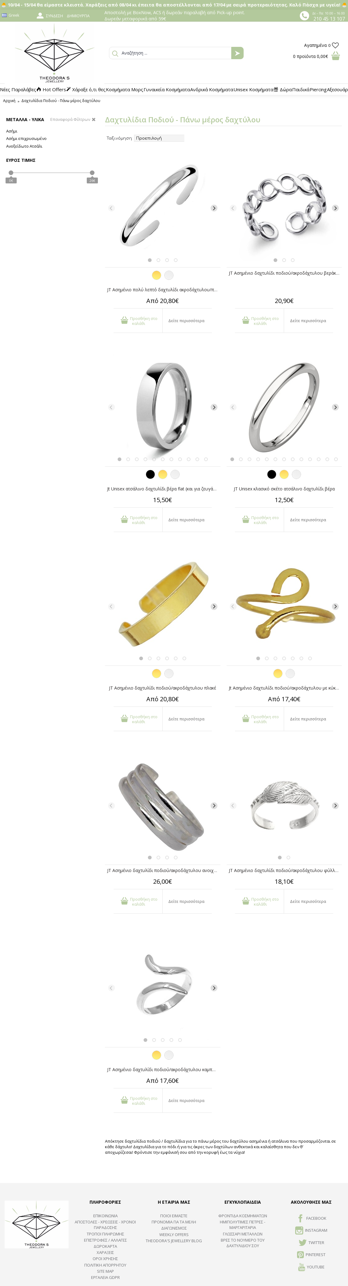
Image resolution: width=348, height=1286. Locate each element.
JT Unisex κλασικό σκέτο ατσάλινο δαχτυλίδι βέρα (284, 489)
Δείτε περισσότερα (186, 320)
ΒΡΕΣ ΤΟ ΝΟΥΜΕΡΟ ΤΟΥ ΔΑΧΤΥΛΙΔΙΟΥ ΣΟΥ (243, 1242)
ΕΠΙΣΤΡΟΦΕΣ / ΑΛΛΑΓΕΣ (105, 1240)
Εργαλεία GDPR (105, 1277)
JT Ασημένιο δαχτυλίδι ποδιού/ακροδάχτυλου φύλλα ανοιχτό (285, 870)
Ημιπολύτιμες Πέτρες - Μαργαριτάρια (242, 1224)
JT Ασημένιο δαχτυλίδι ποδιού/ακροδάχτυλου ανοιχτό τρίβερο (163, 870)
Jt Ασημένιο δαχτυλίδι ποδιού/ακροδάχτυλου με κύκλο (285, 688)
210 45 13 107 (329, 18)
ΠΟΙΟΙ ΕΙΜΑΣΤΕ (173, 1215)
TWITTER (311, 1243)
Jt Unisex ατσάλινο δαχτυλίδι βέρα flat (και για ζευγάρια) (163, 489)
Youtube (311, 1267)
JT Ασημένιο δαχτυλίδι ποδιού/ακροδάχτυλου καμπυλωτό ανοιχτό (163, 1069)
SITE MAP (105, 1271)
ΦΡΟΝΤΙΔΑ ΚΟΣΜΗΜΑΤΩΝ (242, 1215)
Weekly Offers (174, 1234)
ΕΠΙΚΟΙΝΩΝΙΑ (105, 1215)
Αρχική (9, 100)
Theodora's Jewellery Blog (174, 1240)
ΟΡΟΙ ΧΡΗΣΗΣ (105, 1258)
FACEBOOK (311, 1218)
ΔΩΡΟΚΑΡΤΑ (105, 1246)
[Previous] (111, 208)
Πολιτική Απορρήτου (105, 1265)
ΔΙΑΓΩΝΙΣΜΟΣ (174, 1228)
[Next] (214, 208)
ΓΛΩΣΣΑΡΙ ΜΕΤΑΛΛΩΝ (242, 1234)
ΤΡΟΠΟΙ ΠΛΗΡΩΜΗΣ (105, 1234)
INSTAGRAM (311, 1230)
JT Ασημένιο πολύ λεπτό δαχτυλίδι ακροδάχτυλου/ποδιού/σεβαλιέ (163, 290)
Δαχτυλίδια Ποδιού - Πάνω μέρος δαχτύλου (60, 100)
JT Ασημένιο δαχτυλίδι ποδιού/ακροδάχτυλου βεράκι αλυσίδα (285, 273)
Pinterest (311, 1255)
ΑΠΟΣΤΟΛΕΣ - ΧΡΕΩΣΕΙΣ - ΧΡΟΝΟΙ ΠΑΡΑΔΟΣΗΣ (105, 1224)
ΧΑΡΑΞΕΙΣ (105, 1252)
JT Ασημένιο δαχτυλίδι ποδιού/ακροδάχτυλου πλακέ (162, 688)
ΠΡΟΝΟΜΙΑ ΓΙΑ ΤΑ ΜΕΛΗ (174, 1222)
